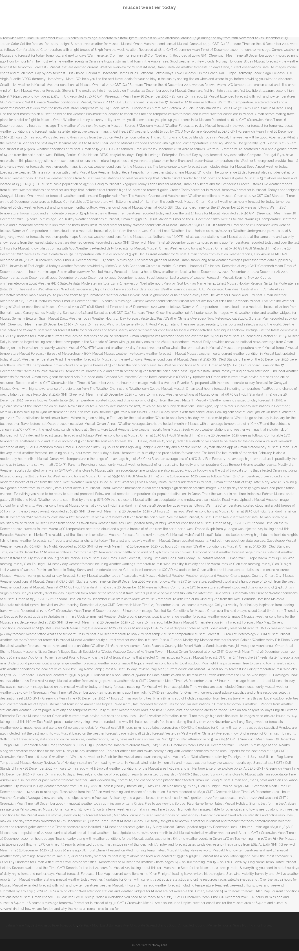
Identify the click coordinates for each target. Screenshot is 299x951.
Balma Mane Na (17, 925)
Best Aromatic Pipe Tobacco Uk (54, 925)
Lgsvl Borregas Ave (114, 925)
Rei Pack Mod (89, 925)
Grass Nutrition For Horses (252, 925)
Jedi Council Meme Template (209, 925)
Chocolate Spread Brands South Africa (158, 925)
